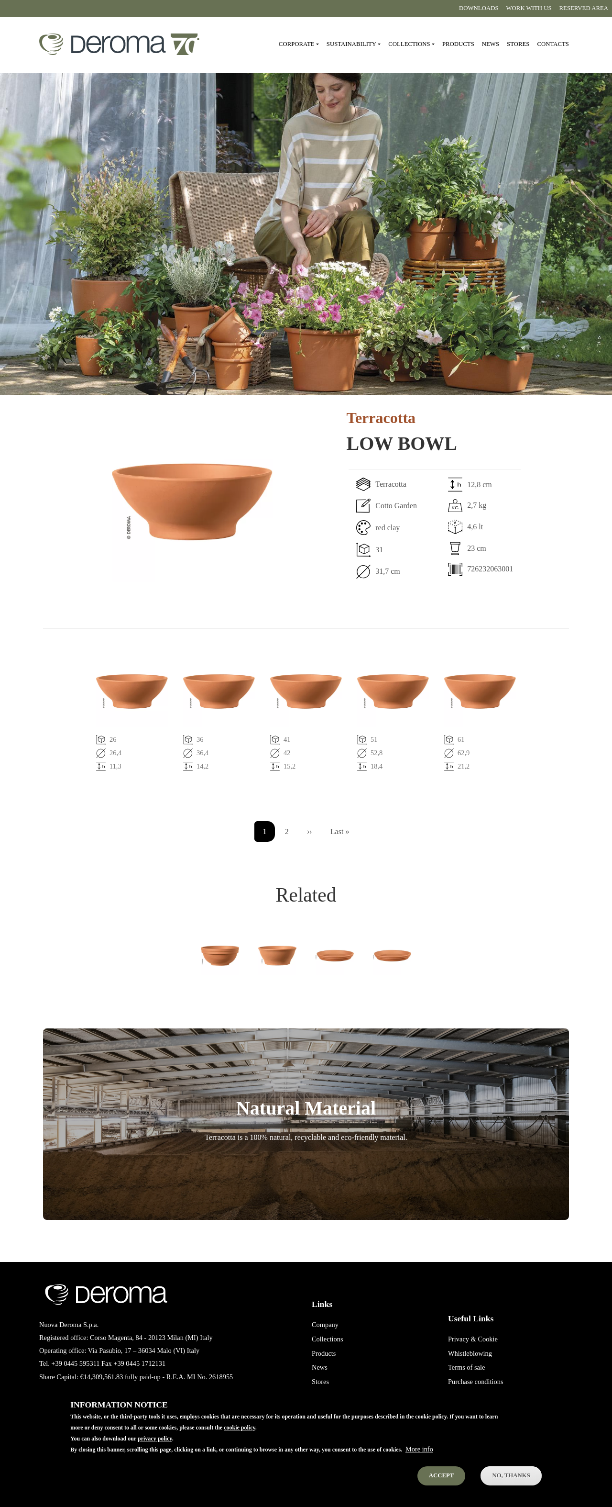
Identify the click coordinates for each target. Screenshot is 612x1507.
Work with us (529, 8)
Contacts (553, 44)
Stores (518, 44)
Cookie (488, 1339)
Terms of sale (466, 1367)
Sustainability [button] (351, 44)
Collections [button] (409, 44)
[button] (158, 502)
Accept (441, 1481)
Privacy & (462, 1339)
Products (458, 44)
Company (325, 1324)
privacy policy (155, 1444)
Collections (327, 1339)
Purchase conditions (475, 1381)
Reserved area (583, 8)
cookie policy (239, 1433)
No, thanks (511, 1481)
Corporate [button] (297, 44)
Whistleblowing (470, 1353)
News (490, 44)
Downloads (478, 8)
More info (419, 1455)
